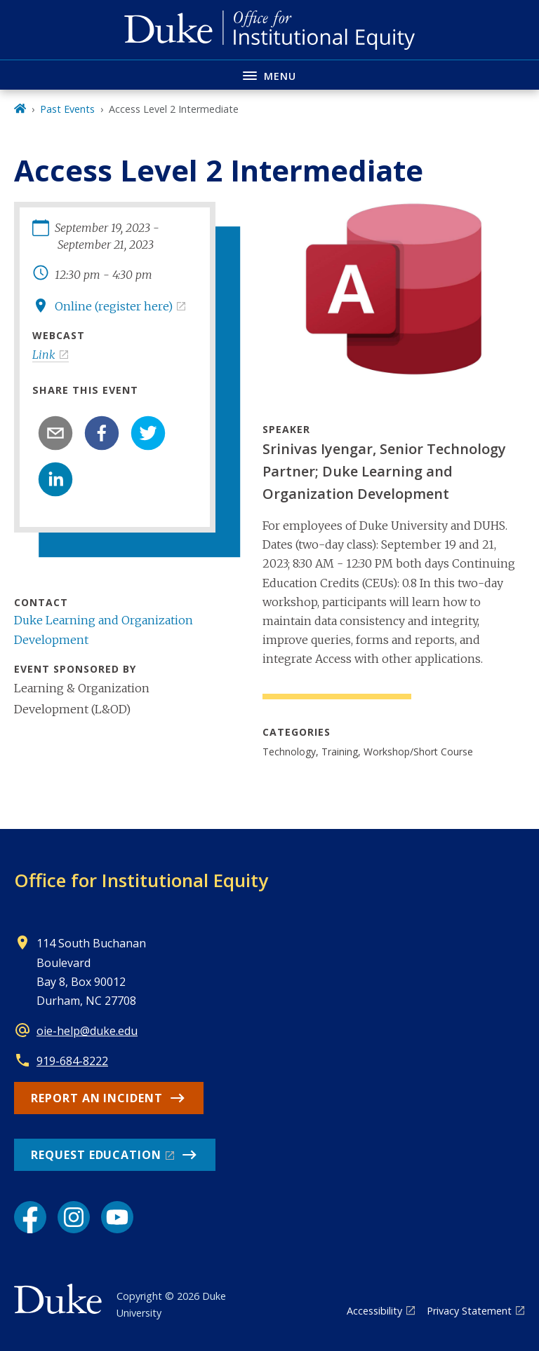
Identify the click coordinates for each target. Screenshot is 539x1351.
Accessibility (374, 1310)
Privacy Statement (469, 1310)
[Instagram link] (74, 1217)
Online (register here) (114, 306)
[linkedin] (55, 479)
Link (43, 355)
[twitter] (148, 433)
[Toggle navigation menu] (269, 75)
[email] (55, 433)
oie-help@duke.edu (87, 1030)
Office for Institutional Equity (141, 880)
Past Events (67, 109)
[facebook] (101, 433)
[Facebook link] (30, 1217)
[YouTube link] (117, 1217)
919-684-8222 (72, 1061)
